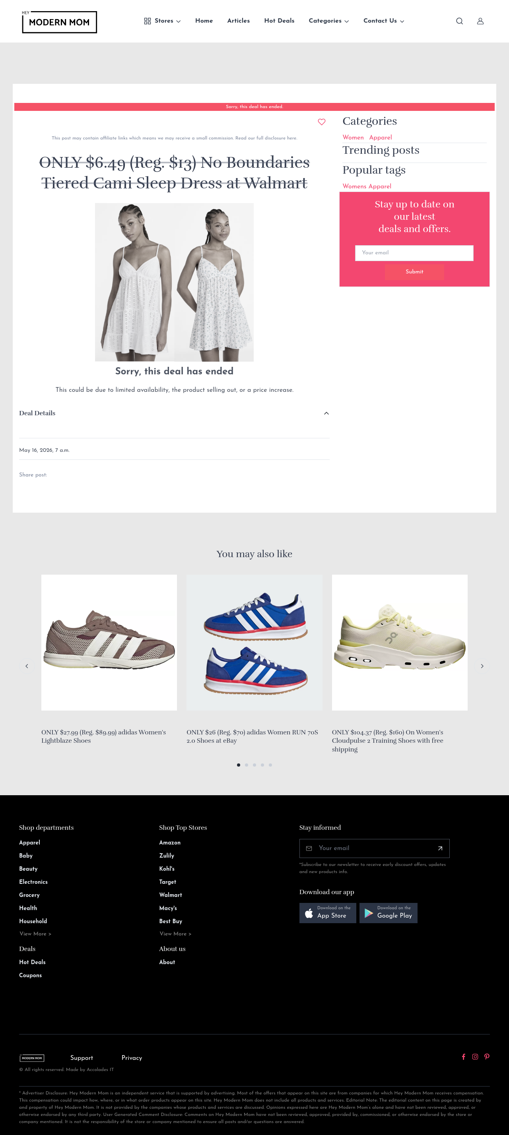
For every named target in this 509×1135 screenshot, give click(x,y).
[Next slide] (482, 666)
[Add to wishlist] (322, 122)
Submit (415, 272)
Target (167, 882)
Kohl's (167, 869)
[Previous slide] (27, 666)
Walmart (170, 896)
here (291, 138)
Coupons (30, 976)
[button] (238, 765)
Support (81, 1058)
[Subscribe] (440, 848)
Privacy (132, 1058)
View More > (35, 934)
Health (28, 909)
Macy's (168, 909)
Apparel (380, 138)
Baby (26, 856)
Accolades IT (100, 1069)
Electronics (33, 882)
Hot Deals (279, 21)
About (167, 963)
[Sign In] (480, 21)
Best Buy (170, 922)
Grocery (29, 896)
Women (353, 138)
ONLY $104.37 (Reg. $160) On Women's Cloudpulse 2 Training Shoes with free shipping (387, 740)
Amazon (170, 843)
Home (204, 21)
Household (33, 922)
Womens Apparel (366, 187)
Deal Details (37, 413)
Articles (238, 21)
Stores (158, 21)
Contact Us (380, 21)
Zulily (166, 856)
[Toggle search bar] (459, 21)
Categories (325, 21)
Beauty (28, 869)
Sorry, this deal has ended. (254, 107)
